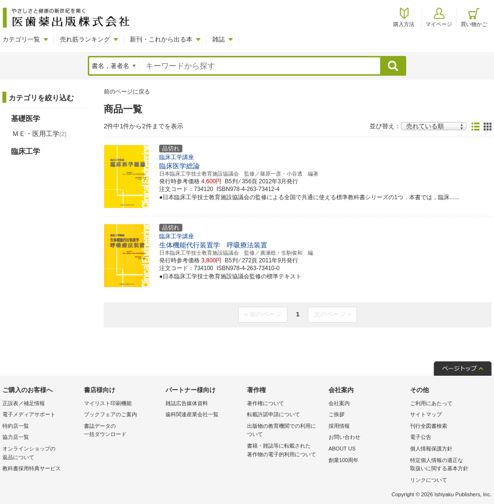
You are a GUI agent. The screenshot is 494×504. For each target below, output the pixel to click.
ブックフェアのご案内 (110, 414)
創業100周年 (343, 460)
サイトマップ (426, 414)
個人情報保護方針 (431, 448)
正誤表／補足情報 (23, 403)
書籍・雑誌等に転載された (285, 451)
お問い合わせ (344, 437)
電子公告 (420, 437)
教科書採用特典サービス (31, 468)
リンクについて (428, 480)
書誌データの (122, 431)
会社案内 (339, 403)
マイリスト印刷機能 (108, 403)
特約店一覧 (15, 426)
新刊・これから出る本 (161, 39)
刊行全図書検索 (428, 426)
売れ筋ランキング (85, 39)
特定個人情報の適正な (448, 465)
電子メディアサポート (28, 414)
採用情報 (339, 426)
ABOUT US (342, 448)
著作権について (265, 403)
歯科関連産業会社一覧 (192, 414)
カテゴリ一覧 (21, 39)
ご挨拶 (336, 414)
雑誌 (218, 39)
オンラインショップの (40, 454)
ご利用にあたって (431, 403)
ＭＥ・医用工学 (39, 133)
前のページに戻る (127, 91)
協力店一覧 (15, 437)
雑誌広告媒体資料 (186, 403)
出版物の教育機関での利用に (285, 431)
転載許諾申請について (273, 414)
